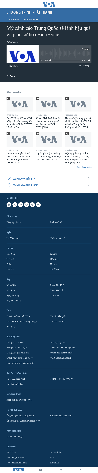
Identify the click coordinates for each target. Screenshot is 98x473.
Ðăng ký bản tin (14, 222)
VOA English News (16, 457)
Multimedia (14, 19)
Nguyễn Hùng (13, 295)
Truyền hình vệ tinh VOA (18, 316)
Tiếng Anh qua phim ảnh (18, 352)
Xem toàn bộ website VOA (19, 399)
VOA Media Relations (17, 462)
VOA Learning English (60, 357)
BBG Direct (12, 452)
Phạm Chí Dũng (14, 300)
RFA (52, 457)
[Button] (11, 76)
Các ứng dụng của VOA (61, 415)
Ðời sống (54, 259)
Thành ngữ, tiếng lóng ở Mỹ (20, 357)
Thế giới (10, 259)
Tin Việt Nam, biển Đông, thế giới (22, 321)
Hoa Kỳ (10, 269)
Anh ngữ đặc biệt (58, 342)
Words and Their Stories (61, 352)
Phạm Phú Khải (57, 285)
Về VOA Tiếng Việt (16, 378)
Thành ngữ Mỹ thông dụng (62, 347)
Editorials (54, 462)
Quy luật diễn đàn (15, 384)
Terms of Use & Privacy (61, 378)
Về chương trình (31, 19)
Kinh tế (53, 254)
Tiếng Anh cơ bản (15, 342)
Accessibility (56, 452)
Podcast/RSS (56, 222)
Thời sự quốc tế (57, 238)
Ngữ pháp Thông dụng (17, 347)
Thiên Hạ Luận (57, 290)
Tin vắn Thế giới (58, 316)
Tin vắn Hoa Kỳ (57, 321)
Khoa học (54, 264)
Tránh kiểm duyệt (15, 436)
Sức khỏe (54, 269)
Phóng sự (11, 326)
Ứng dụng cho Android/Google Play (23, 420)
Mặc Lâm (11, 290)
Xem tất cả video (84, 167)
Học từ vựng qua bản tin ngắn (20, 363)
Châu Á (10, 264)
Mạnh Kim (11, 285)
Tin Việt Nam (13, 238)
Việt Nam (11, 254)
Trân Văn (54, 295)
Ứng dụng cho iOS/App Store (20, 415)
